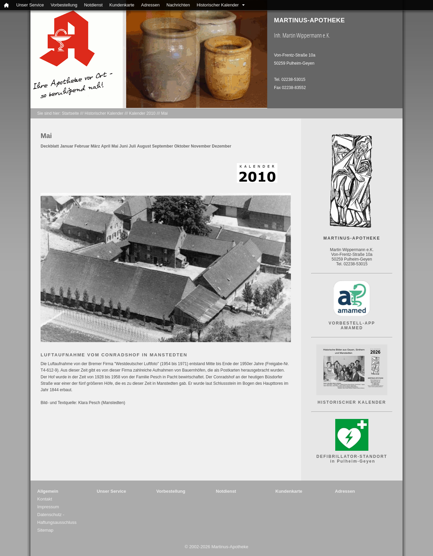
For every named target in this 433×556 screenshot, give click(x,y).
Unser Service (30, 4)
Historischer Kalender (217, 4)
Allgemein (47, 491)
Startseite (70, 113)
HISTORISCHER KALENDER (352, 402)
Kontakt (44, 499)
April (105, 146)
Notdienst (93, 4)
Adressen (150, 4)
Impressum (48, 506)
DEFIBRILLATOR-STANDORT (351, 456)
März (95, 146)
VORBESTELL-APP (351, 323)
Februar (82, 146)
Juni (123, 146)
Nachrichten (178, 4)
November (201, 146)
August (144, 146)
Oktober (182, 146)
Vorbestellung (64, 4)
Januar (66, 146)
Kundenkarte (121, 4)
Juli (132, 146)
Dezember (221, 146)
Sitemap (45, 530)
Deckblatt (50, 146)
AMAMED (352, 328)
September (162, 146)
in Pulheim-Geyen (351, 461)
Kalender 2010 (142, 113)
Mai (164, 113)
